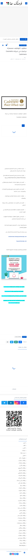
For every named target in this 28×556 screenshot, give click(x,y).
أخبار (24, 443)
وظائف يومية (22, 543)
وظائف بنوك (22, 485)
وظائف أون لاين (21, 483)
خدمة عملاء (22, 453)
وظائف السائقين (21, 473)
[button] (20, 342)
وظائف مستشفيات (21, 523)
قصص (24, 455)
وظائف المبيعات (21, 478)
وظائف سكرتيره (21, 500)
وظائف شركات (23, 45)
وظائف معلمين (22, 530)
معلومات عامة (22, 458)
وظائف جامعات (22, 488)
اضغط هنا (6, 286)
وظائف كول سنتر (21, 515)
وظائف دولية (22, 498)
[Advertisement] (14, 22)
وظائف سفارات (21, 460)
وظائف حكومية (22, 490)
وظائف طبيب (22, 505)
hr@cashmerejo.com (21, 241)
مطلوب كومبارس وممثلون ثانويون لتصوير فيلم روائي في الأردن (10, 39)
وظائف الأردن (22, 465)
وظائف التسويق (21, 468)
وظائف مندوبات (21, 533)
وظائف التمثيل (22, 470)
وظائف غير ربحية (21, 508)
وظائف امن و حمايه (21, 480)
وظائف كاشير (22, 513)
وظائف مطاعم (22, 528)
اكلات (24, 445)
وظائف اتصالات (21, 463)
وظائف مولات (22, 540)
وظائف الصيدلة (22, 475)
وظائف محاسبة (21, 520)
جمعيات (23, 450)
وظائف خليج (22, 495)
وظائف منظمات (21, 535)
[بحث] (2, 3)
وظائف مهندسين (21, 538)
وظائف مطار (22, 525)
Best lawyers (22, 545)
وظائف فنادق (22, 510)
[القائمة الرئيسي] (26, 3)
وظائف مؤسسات (21, 518)
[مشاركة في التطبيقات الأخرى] (7, 342)
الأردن (24, 448)
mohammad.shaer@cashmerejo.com (17, 236)
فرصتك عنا (5, 296)
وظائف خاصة (22, 493)
